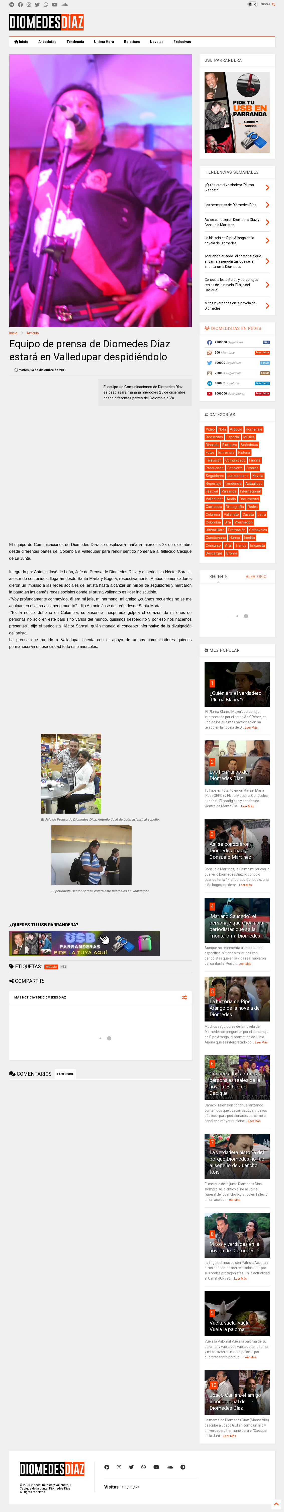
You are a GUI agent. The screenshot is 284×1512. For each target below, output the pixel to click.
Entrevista (226, 453)
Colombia (213, 522)
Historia (244, 453)
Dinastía (212, 445)
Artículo (33, 333)
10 (213, 1385)
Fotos (210, 453)
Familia (254, 460)
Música (249, 437)
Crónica (252, 468)
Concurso (213, 545)
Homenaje (254, 429)
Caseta (248, 514)
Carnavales (258, 530)
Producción (215, 468)
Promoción (236, 530)
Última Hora (104, 42)
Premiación (244, 522)
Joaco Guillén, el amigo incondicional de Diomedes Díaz (235, 1401)
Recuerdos (214, 437)
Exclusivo (229, 445)
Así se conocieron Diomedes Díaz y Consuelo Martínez (230, 850)
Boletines (132, 42)
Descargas (214, 553)
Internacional (250, 491)
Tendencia (75, 42)
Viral (228, 545)
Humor (235, 538)
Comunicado (235, 460)
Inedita (249, 538)
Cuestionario (216, 538)
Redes (253, 507)
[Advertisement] (183, 22)
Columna (213, 514)
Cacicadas (214, 507)
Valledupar (214, 499)
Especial (233, 437)
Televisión (214, 460)
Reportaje (213, 484)
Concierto (235, 468)
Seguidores (215, 476)
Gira (228, 522)
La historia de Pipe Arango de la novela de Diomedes (235, 1008)
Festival (212, 491)
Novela (257, 476)
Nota (222, 429)
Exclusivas (182, 42)
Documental (249, 499)
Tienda (240, 545)
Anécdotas (47, 42)
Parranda (229, 491)
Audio (231, 499)
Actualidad (253, 484)
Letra (262, 514)
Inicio (21, 42)
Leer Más (251, 727)
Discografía (235, 507)
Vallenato (231, 514)
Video (210, 429)
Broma (231, 553)
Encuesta (257, 545)
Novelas (156, 42)
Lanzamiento (238, 476)
